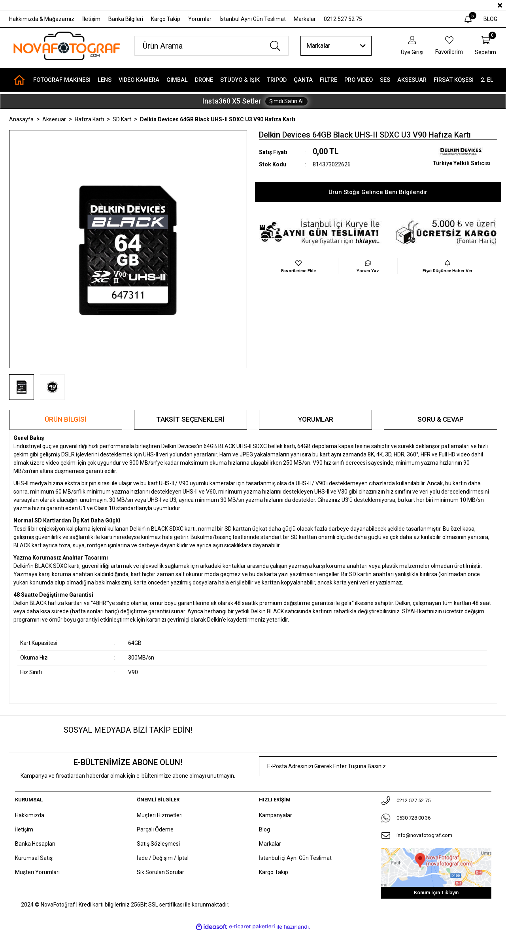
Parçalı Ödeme (155, 829)
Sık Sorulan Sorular (160, 872)
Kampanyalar (275, 815)
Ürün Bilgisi (66, 419)
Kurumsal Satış (34, 858)
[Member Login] (412, 46)
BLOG (490, 19)
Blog (264, 829)
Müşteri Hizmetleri (160, 815)
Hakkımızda (29, 815)
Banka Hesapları (35, 844)
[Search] (211, 46)
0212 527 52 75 (343, 19)
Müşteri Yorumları (37, 872)
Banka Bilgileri (125, 19)
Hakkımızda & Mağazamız (41, 19)
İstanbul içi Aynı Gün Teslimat (295, 858)
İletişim (91, 19)
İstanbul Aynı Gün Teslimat (252, 19)
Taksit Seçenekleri (190, 419)
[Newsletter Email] (378, 766)
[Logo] (66, 46)
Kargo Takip (165, 19)
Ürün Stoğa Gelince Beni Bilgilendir (378, 192)
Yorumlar (199, 19)
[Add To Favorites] (298, 266)
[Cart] (485, 46)
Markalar (305, 19)
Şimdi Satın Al (286, 101)
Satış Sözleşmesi (158, 844)
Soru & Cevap (440, 419)
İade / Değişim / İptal (163, 858)
